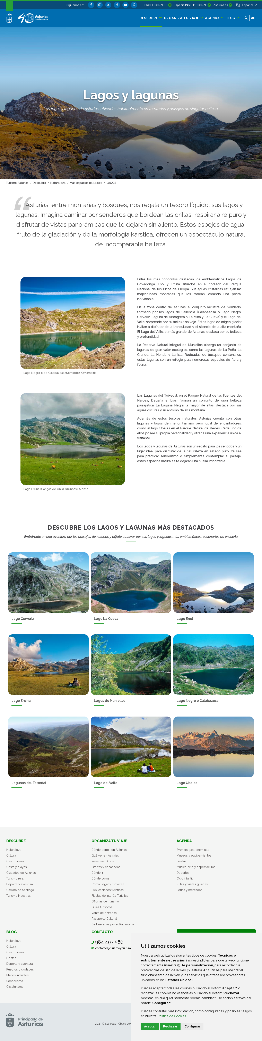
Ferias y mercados (189, 890)
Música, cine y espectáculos (196, 867)
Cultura (11, 855)
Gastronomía (15, 861)
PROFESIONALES (156, 5)
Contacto (102, 932)
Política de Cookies (171, 1016)
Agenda (184, 841)
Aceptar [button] (150, 1026)
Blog (11, 932)
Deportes (183, 872)
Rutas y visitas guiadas (192, 884)
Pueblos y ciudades (20, 969)
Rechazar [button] (170, 1026)
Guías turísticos (101, 907)
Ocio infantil (185, 878)
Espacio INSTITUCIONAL (190, 5)
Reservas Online (102, 861)
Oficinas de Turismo (105, 901)
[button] (249, 5)
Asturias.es (220, 5)
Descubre (16, 841)
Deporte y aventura (19, 884)
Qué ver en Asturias (105, 855)
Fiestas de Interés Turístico (109, 895)
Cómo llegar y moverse (107, 884)
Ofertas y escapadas (105, 867)
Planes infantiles (17, 975)
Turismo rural (15, 878)
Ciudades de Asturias (21, 872)
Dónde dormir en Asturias (109, 849)
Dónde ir (97, 872)
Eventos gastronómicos (193, 849)
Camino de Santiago (20, 890)
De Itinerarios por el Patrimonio (112, 924)
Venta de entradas (104, 913)
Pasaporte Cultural (104, 918)
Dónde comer (101, 878)
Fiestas (181, 861)
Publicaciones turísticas (107, 890)
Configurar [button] (192, 1026)
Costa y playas (16, 867)
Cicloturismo (15, 986)
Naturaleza (13, 849)
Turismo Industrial (18, 895)
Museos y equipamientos (194, 855)
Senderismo (14, 981)
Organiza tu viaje (109, 841)
